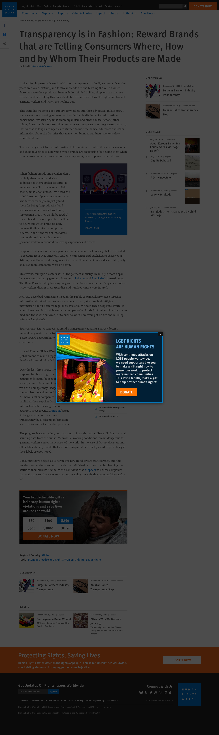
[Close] (160, 334)
